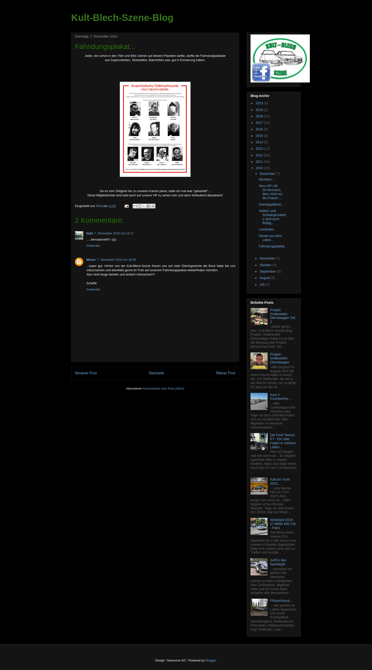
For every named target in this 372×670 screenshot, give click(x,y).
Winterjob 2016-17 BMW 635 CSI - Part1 (283, 524)
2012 (260, 155)
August (265, 278)
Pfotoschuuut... (281, 601)
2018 (260, 116)
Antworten (93, 245)
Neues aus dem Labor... (270, 238)
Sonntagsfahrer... (271, 204)
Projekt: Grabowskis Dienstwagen (279, 358)
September (268, 271)
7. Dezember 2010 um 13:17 (114, 233)
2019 (260, 110)
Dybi (89, 233)
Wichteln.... (267, 179)
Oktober (266, 265)
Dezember (268, 174)
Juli (262, 284)
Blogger (210, 660)
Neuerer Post (86, 373)
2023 (260, 103)
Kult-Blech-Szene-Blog (122, 17)
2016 (260, 129)
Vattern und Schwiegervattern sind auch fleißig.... (272, 217)
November (268, 258)
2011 (260, 162)
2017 (260, 123)
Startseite (156, 373)
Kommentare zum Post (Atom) (163, 388)
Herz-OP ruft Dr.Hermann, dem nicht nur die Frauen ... (271, 192)
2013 (260, 148)
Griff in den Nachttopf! (278, 562)
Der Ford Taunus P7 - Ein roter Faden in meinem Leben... (283, 441)
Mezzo (91, 259)
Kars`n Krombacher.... (281, 397)
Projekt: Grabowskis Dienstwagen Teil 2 (282, 316)
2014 (260, 142)
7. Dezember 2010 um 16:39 (116, 259)
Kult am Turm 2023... (280, 481)
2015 (260, 136)
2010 (260, 168)
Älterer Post (225, 373)
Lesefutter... (267, 229)
